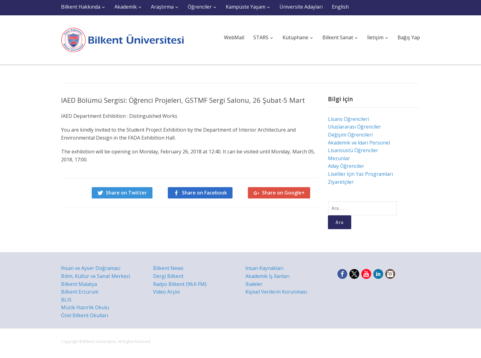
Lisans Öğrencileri (348, 119)
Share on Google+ (283, 192)
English (340, 6)
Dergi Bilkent (168, 276)
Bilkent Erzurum (79, 291)
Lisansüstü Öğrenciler (353, 150)
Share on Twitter (126, 192)
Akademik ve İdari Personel (359, 142)
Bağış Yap (409, 37)
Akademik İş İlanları (267, 276)
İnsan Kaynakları (264, 268)
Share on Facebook (204, 192)
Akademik (125, 6)
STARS (260, 37)
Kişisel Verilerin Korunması (276, 291)
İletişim (375, 37)
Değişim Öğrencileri (350, 134)
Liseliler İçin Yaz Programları (360, 174)
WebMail (234, 37)
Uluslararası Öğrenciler (354, 126)
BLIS (66, 299)
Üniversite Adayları (301, 6)
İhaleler (254, 284)
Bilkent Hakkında (80, 6)
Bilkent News (168, 268)
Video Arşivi (166, 291)
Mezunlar (339, 158)
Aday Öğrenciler (346, 166)
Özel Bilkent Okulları (84, 315)
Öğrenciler (200, 6)
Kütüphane (295, 37)
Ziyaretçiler (341, 182)
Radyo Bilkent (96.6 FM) (179, 284)
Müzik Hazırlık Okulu (85, 307)
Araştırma (162, 6)
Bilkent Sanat (337, 37)
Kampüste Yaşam (245, 6)
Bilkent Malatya (79, 284)
